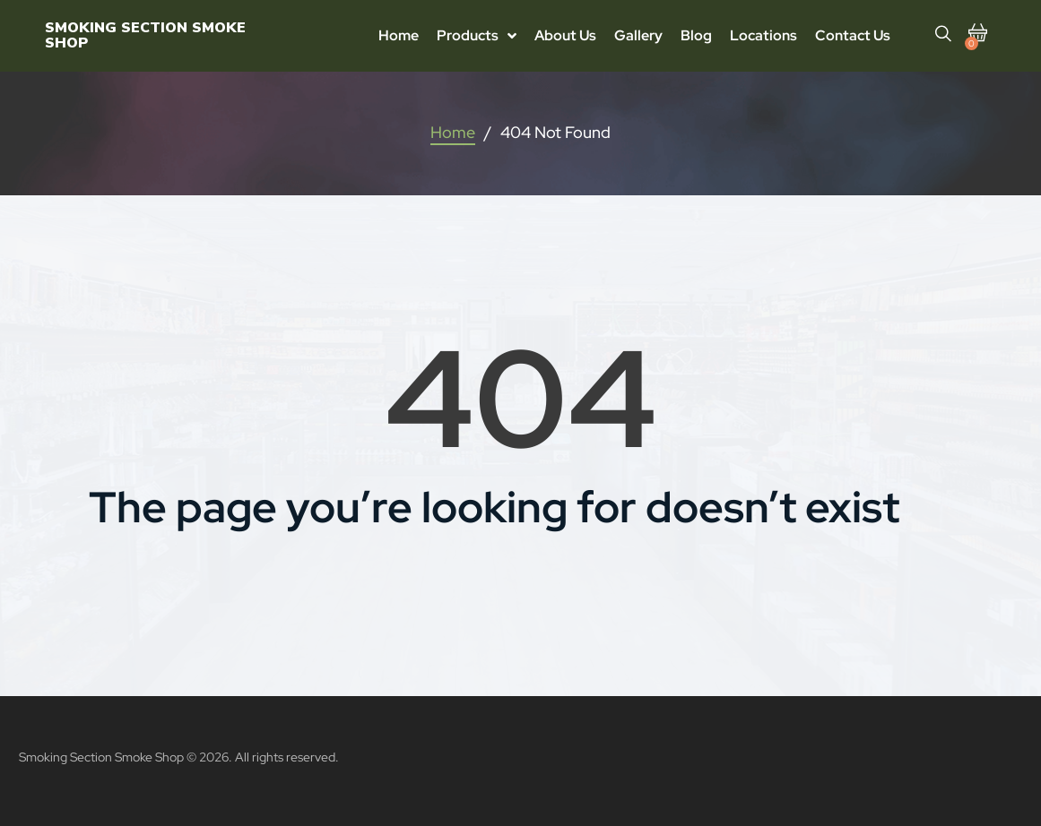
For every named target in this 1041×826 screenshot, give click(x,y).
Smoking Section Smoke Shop (145, 35)
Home (452, 132)
